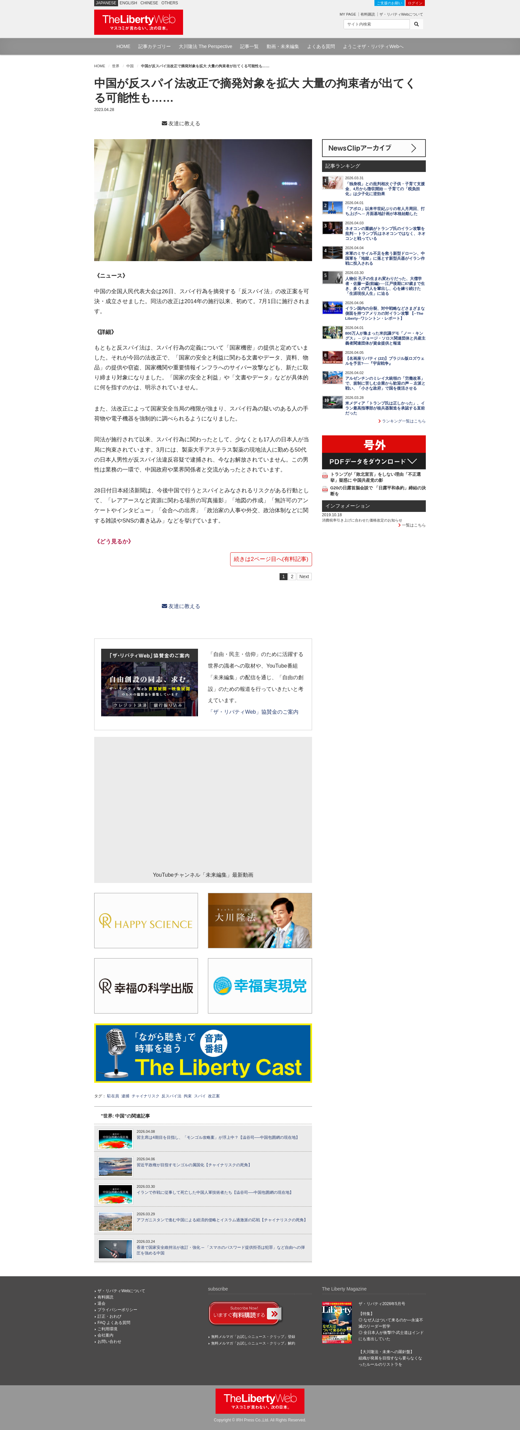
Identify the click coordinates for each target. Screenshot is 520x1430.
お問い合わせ (109, 1341)
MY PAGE (348, 14)
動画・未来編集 (283, 46)
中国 (130, 66)
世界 (115, 66)
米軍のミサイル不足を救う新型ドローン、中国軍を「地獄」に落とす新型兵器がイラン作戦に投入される (385, 258)
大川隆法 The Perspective (205, 46)
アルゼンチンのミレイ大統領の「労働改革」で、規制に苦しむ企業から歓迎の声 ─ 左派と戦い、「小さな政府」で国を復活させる (385, 383)
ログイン (415, 3)
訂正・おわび (109, 1316)
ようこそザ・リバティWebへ (373, 46)
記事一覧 (249, 46)
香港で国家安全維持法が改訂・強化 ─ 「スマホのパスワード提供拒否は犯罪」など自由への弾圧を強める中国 (221, 1250)
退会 (101, 1303)
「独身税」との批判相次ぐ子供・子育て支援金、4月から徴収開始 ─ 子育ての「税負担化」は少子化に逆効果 (385, 189)
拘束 (188, 1096)
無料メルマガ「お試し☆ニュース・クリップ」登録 (253, 1337)
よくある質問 (321, 46)
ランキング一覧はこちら (402, 421)
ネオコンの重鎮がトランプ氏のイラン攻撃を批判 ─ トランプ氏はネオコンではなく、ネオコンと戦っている (385, 234)
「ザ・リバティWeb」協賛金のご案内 (253, 712)
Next (304, 576)
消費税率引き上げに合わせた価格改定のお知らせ (362, 520)
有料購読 (367, 14)
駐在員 (113, 1096)
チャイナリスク (146, 1096)
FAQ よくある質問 (114, 1322)
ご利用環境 (107, 1329)
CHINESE (149, 3)
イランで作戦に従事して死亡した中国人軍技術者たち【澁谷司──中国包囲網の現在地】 (215, 1192)
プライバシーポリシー (117, 1309)
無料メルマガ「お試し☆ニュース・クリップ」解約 (253, 1343)
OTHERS (170, 3)
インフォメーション (347, 506)
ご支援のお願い (389, 3)
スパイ (200, 1096)
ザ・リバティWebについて (401, 14)
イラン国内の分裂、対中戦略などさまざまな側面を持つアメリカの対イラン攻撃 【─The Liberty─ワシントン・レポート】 (385, 313)
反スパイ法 (171, 1096)
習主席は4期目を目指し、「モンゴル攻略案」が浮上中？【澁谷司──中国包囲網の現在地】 (218, 1137)
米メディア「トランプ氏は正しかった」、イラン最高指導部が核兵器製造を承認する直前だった (385, 408)
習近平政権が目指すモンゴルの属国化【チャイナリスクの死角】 (194, 1165)
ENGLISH (128, 3)
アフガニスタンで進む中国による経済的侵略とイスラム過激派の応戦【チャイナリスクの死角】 (222, 1220)
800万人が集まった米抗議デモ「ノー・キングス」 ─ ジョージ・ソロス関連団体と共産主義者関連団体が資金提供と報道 (385, 338)
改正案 (214, 1096)
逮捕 (125, 1096)
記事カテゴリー (154, 46)
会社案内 (105, 1335)
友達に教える (181, 123)
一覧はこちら (412, 525)
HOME (123, 46)
